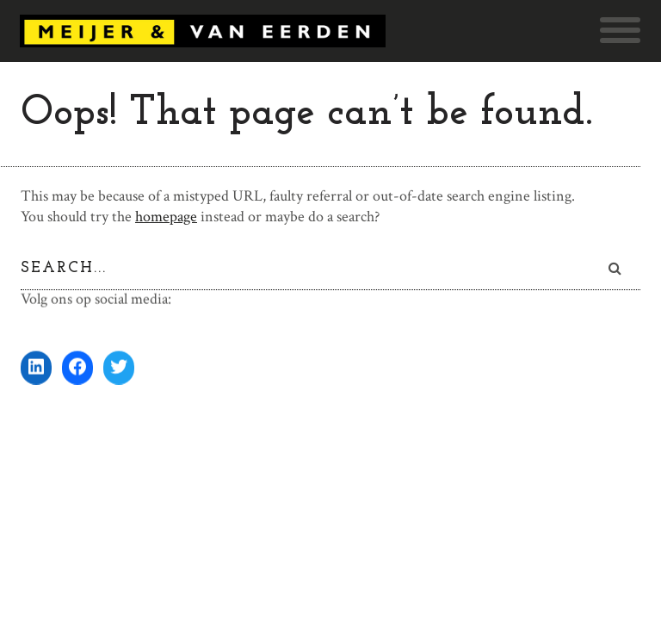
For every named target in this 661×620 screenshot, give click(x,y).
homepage (166, 216)
